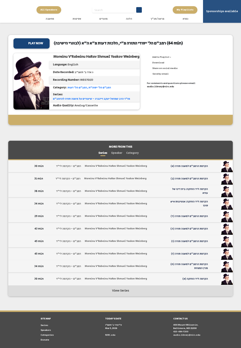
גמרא (185, 19)
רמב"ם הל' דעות (77, 88)
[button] (159, 57)
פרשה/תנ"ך (157, 19)
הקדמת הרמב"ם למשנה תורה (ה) (189, 229)
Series (102, 153)
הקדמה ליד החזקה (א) (195, 279)
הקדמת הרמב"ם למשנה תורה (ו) (189, 241)
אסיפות (77, 19)
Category (132, 153)
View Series (120, 291)
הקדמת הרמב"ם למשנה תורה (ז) (189, 254)
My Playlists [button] (185, 9)
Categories (47, 335)
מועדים (103, 19)
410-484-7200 (180, 331)
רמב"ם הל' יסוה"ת (100, 88)
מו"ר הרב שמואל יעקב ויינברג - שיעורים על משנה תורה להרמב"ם (91, 99)
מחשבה (50, 19)
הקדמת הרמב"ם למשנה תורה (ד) (189, 216)
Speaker (116, 153)
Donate (45, 339)
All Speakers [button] (48, 9)
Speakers (46, 330)
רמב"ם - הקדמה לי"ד (68, 166)
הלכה (129, 19)
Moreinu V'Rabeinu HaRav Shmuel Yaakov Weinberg (96, 56)
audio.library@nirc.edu (160, 86)
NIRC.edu (110, 335)
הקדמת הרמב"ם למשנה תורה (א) (189, 166)
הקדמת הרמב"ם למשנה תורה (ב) (189, 179)
